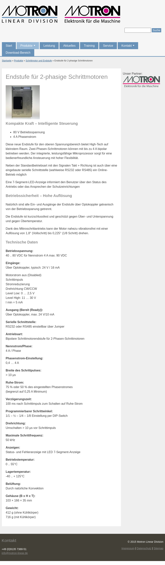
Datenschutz (144, 548)
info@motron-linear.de (15, 553)
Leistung (49, 45)
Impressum (128, 548)
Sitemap (158, 548)
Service (108, 45)
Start (9, 45)
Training (89, 45)
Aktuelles (69, 45)
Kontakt (128, 46)
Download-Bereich (18, 52)
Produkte (28, 46)
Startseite (7, 60)
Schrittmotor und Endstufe (39, 60)
